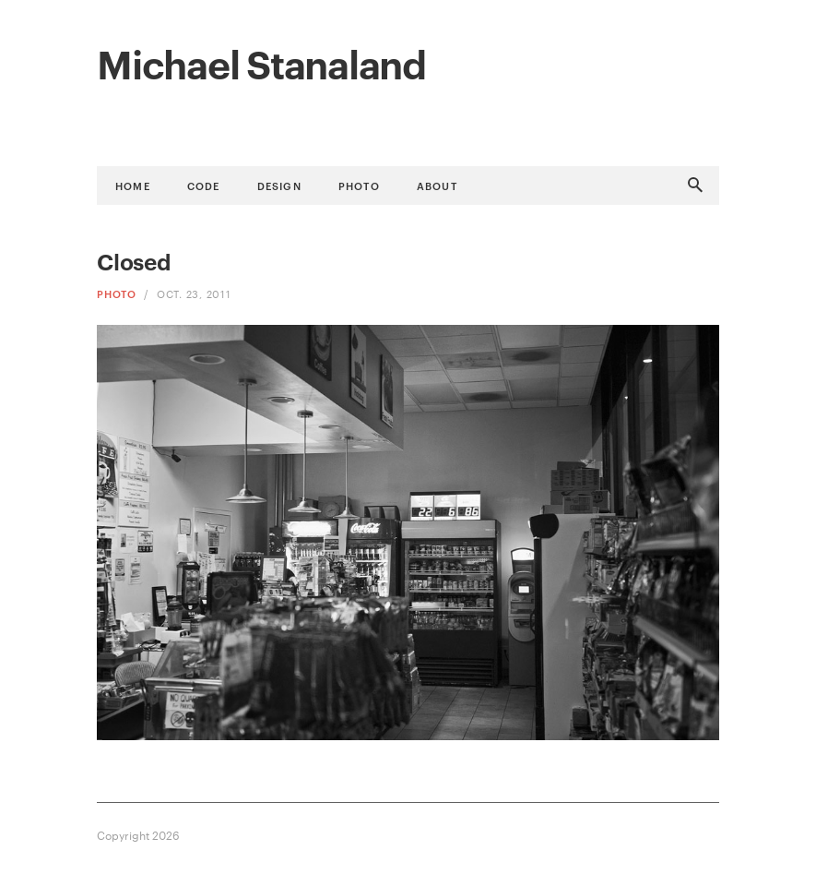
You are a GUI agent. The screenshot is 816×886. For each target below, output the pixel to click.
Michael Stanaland (261, 62)
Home (132, 185)
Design (279, 185)
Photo (359, 185)
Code (203, 185)
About (437, 185)
